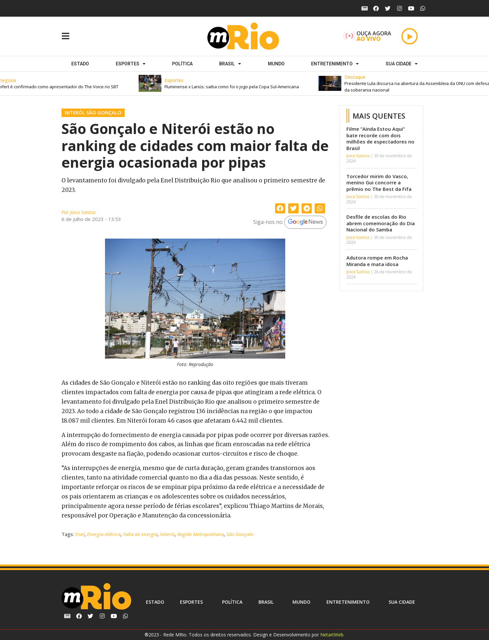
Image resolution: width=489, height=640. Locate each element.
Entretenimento (335, 63)
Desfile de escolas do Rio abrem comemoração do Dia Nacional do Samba (380, 223)
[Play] (409, 36)
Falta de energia (140, 534)
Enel (79, 534)
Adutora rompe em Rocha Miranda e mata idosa (377, 260)
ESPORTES (131, 63)
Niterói (74, 112)
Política (182, 63)
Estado (80, 63)
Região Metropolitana (200, 534)
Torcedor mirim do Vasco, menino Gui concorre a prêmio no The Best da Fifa (378, 182)
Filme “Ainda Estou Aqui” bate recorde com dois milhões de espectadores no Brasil (380, 138)
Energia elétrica (103, 534)
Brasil (230, 63)
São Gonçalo (103, 112)
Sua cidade (402, 63)
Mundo (276, 63)
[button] (236, 83)
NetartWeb (331, 635)
